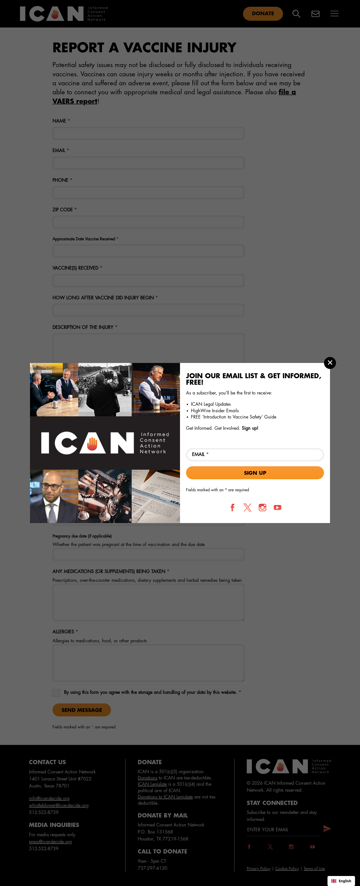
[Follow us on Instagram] (262, 507)
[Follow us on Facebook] (232, 507)
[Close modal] (330, 363)
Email (200, 454)
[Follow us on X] (247, 507)
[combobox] (341, 881)
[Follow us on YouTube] (277, 507)
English (341, 880)
